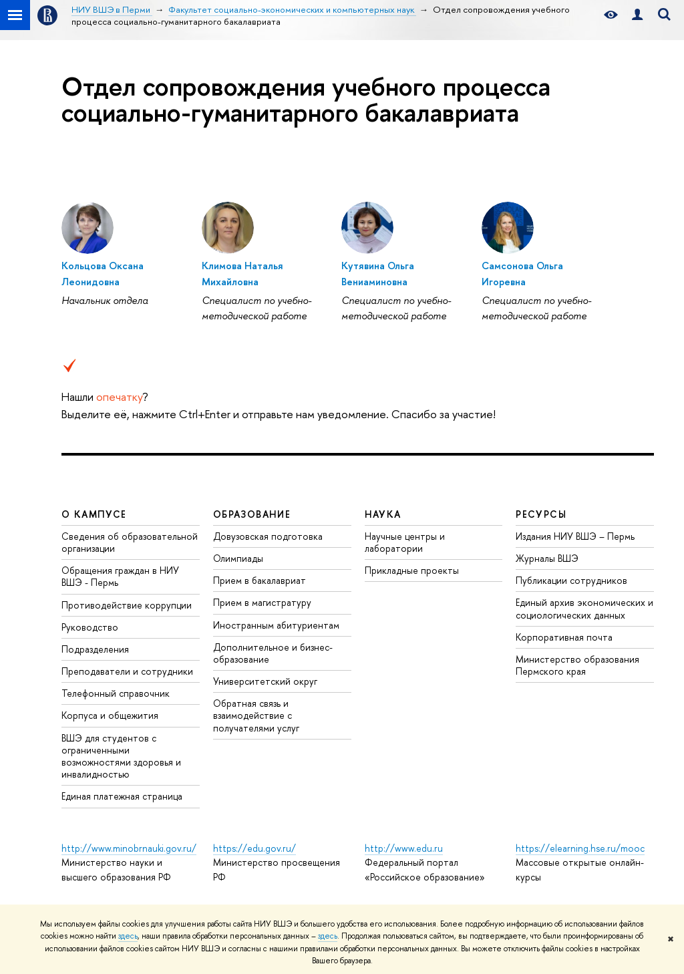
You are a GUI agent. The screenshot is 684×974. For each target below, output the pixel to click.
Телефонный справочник (115, 693)
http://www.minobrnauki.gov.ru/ (128, 848)
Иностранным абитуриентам (276, 625)
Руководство (89, 627)
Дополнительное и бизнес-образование (273, 653)
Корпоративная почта (564, 637)
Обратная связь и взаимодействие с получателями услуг (256, 715)
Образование (252, 514)
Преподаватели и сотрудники (127, 671)
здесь (128, 936)
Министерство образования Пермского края (577, 665)
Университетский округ (265, 681)
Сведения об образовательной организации (129, 542)
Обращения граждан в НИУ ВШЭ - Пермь (120, 576)
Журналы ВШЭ (547, 558)
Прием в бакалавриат (259, 580)
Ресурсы (541, 514)
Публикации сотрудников (571, 580)
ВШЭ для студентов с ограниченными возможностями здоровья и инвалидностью (121, 756)
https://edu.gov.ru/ (254, 848)
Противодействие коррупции (126, 605)
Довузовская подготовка (268, 536)
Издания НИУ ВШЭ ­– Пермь (575, 536)
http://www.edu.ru (404, 848)
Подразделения (95, 649)
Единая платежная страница (121, 796)
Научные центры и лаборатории (405, 542)
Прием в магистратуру (262, 602)
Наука (383, 514)
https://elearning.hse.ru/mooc (580, 848)
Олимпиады (238, 558)
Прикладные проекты (412, 570)
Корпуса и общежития (109, 715)
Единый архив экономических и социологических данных (584, 608)
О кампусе (94, 514)
